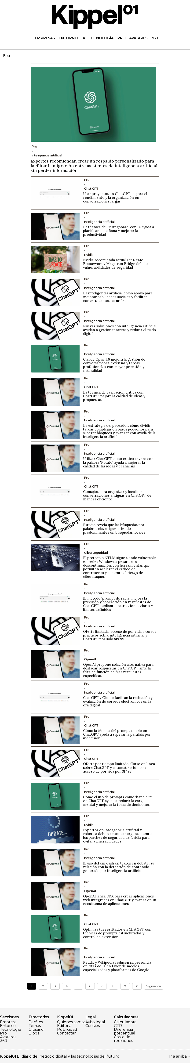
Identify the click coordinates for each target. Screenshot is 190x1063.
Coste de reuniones (123, 1039)
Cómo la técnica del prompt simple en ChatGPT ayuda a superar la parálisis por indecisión (117, 734)
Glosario (36, 1029)
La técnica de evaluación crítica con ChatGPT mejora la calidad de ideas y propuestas (114, 396)
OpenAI (90, 659)
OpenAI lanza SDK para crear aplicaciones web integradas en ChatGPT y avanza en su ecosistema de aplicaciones (119, 900)
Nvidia (88, 255)
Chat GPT (91, 188)
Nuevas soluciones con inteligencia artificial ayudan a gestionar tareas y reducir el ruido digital (119, 330)
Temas (35, 1026)
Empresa (8, 1022)
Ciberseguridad (96, 552)
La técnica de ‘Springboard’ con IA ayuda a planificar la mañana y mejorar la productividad (118, 231)
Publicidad (67, 1029)
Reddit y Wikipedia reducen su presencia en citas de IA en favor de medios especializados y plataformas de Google (117, 966)
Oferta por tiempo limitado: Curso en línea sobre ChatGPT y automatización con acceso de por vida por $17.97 (119, 768)
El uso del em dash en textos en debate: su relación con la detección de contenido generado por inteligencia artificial (118, 867)
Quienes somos (71, 1022)
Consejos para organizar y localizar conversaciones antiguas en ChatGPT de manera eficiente (117, 495)
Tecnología (101, 38)
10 (136, 986)
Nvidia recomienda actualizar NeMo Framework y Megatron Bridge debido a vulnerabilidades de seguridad (116, 264)
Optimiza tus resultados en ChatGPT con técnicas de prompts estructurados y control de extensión (117, 933)
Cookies (92, 1026)
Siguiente (153, 986)
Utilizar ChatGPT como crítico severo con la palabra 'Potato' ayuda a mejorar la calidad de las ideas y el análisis (118, 462)
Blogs (34, 1033)
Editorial (65, 1026)
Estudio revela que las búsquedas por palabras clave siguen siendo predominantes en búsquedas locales (114, 529)
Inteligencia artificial (47, 155)
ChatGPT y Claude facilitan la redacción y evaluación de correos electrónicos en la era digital (118, 701)
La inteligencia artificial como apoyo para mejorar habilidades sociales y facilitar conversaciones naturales (117, 297)
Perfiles (36, 1022)
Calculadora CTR (125, 1024)
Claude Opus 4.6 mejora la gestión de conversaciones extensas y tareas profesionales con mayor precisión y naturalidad (114, 365)
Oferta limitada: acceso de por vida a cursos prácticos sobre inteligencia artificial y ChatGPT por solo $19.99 (119, 635)
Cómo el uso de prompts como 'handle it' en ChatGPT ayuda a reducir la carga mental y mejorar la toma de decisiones (117, 801)
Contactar (66, 1033)
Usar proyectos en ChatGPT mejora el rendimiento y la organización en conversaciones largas (115, 197)
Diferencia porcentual (124, 1031)
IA (83, 38)
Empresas (45, 38)
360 (154, 38)
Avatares (138, 38)
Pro (121, 38)
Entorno (68, 38)
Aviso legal (95, 1022)
